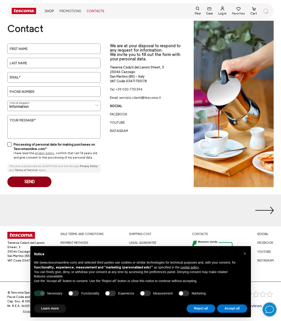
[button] (245, 253)
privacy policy (44, 153)
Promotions (70, 11)
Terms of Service (26, 170)
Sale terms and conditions (82, 234)
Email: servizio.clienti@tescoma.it (135, 98)
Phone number (22, 91)
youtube (117, 122)
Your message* (23, 120)
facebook (119, 114)
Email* (15, 77)
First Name (19, 48)
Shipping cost (140, 234)
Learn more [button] (50, 308)
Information (19, 106)
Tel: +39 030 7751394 (126, 89)
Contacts (95, 11)
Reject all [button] (201, 308)
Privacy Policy (89, 166)
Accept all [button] (232, 308)
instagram (119, 131)
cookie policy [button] (189, 267)
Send (29, 181)
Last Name (18, 63)
